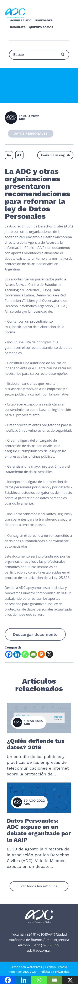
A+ (19, 155)
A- (9, 155)
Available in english (55, 155)
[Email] (33, 654)
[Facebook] (8, 654)
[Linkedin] (17, 654)
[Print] (41, 654)
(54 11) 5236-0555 (45, 945)
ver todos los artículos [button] (39, 886)
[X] (49, 654)
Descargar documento (35, 634)
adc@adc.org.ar (39, 950)
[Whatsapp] (25, 654)
